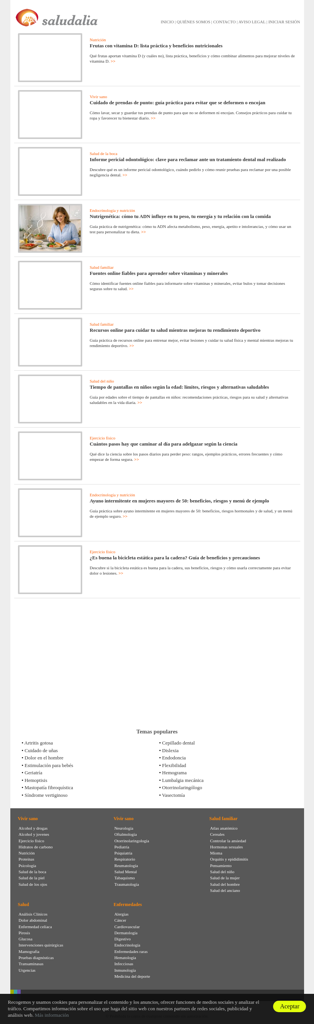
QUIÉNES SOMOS (193, 21)
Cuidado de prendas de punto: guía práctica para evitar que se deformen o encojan (177, 102)
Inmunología (125, 970)
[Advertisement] (157, 663)
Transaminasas (31, 963)
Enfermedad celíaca (35, 926)
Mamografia (29, 951)
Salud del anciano (225, 890)
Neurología (123, 828)
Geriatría (33, 772)
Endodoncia (174, 758)
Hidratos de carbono (36, 847)
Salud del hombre (225, 884)
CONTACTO (224, 21)
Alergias (121, 914)
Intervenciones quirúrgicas (41, 945)
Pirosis (24, 932)
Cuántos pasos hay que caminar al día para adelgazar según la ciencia (164, 444)
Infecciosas (123, 963)
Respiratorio (124, 859)
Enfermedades (128, 904)
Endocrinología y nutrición (112, 210)
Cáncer (120, 920)
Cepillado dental (178, 743)
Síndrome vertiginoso (45, 795)
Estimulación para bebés (48, 765)
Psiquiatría (123, 853)
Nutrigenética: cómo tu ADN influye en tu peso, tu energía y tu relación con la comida (180, 216)
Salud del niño (102, 381)
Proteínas (26, 859)
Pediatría (121, 847)
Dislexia (170, 750)
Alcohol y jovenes (34, 834)
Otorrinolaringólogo (182, 787)
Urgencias (27, 970)
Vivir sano (98, 96)
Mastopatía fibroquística (48, 787)
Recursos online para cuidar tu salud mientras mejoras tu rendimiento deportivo (175, 330)
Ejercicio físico (103, 438)
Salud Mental (125, 871)
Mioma (216, 853)
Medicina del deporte (132, 976)
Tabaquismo (124, 877)
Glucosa (26, 939)
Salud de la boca (103, 153)
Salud (23, 904)
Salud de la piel (32, 877)
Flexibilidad (174, 765)
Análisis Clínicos (33, 914)
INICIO (167, 21)
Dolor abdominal (33, 920)
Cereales (217, 834)
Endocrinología (127, 945)
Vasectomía (173, 795)
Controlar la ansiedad (228, 840)
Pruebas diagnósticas (36, 957)
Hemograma (174, 772)
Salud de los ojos (33, 884)
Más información (52, 1015)
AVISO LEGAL (251, 21)
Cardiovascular (127, 926)
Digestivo (122, 939)
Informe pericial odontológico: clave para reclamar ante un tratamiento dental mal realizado (188, 159)
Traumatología (126, 884)
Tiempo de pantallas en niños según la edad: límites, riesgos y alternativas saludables (179, 387)
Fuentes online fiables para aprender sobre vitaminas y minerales (159, 273)
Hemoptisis (35, 780)
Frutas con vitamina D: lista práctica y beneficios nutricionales (156, 45)
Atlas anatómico (224, 828)
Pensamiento (220, 865)
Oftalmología (125, 834)
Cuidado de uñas (41, 750)
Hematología (125, 957)
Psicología (27, 865)
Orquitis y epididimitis (229, 859)
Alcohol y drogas (33, 828)
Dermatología (125, 932)
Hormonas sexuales (226, 847)
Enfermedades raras (131, 951)
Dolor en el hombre (43, 758)
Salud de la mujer (224, 877)
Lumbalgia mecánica (183, 780)
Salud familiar (102, 267)
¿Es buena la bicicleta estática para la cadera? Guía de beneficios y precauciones (175, 557)
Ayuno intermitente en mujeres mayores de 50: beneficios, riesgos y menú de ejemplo (179, 501)
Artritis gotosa (38, 743)
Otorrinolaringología (131, 840)
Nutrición (98, 39)
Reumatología (126, 865)
